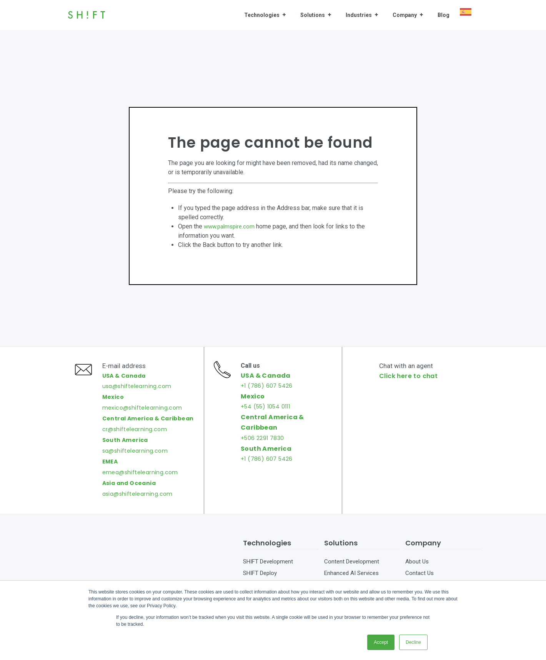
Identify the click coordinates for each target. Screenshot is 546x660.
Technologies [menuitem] (262, 15)
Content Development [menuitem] (351, 571)
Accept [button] (381, 642)
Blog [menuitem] (443, 15)
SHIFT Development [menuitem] (268, 571)
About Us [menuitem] (417, 571)
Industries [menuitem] (359, 15)
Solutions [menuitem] (312, 15)
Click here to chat (410, 381)
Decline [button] (413, 642)
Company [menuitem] (405, 15)
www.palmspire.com (231, 226)
